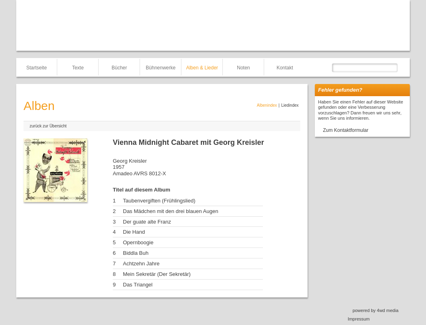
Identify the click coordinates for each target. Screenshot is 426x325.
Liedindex (290, 105)
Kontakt (285, 68)
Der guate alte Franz (147, 222)
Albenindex (267, 105)
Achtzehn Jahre (141, 263)
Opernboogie (138, 242)
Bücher (119, 68)
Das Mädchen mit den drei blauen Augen (170, 211)
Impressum (359, 318)
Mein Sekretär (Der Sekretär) (157, 274)
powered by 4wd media (375, 310)
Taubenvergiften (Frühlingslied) (159, 201)
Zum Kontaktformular (345, 130)
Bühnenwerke (160, 68)
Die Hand (134, 232)
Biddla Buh (135, 253)
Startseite (36, 68)
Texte (78, 68)
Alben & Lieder (202, 68)
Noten (243, 68)
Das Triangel (138, 285)
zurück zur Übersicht (48, 126)
